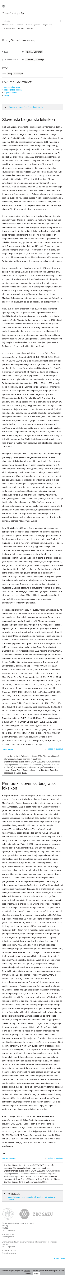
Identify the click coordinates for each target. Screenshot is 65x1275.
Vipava (29, 52)
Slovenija (38, 52)
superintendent (10, 92)
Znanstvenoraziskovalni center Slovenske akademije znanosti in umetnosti (29, 1242)
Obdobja (20, 25)
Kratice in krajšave (55, 749)
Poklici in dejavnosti (33, 25)
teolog (6, 95)
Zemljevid (30, 29)
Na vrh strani (60, 1258)
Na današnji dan (9, 29)
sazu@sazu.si (9, 1237)
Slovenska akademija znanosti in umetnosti (18, 1223)
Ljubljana (29, 60)
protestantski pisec (12, 87)
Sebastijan (18, 74)
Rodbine (21, 29)
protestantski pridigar (13, 90)
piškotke (27, 1271)
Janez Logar (8, 749)
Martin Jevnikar (9, 1158)
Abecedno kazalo (8, 25)
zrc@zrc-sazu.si (10, 1253)
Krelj (10, 74)
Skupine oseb (47, 25)
